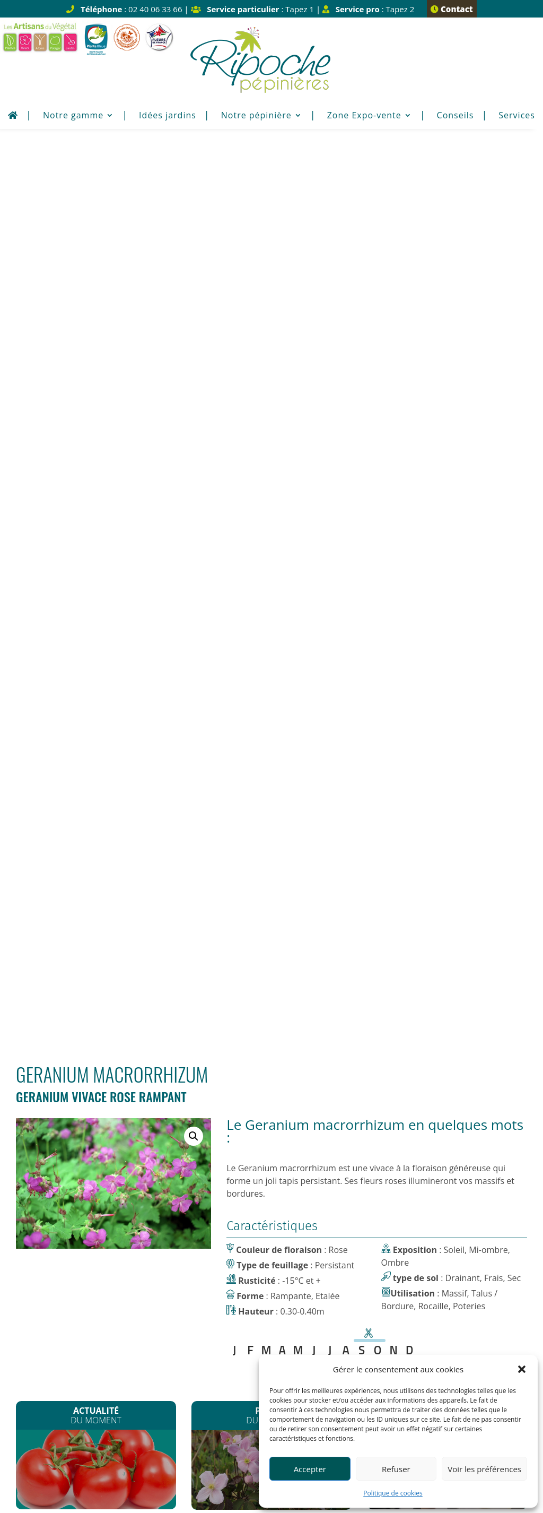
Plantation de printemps (447, 557)
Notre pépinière (256, 116)
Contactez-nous (271, 681)
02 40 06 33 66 (154, 1282)
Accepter (310, 1469)
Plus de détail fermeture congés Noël (85, 1108)
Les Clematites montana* (271, 560)
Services (516, 116)
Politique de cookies (393, 1493)
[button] (521, 1369)
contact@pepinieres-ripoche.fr (137, 1307)
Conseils (455, 116)
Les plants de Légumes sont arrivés (96, 559)
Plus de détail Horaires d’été (271, 1108)
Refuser (396, 1469)
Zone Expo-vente (364, 116)
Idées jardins (167, 116)
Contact (451, 9)
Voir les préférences (484, 1469)
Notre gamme (73, 116)
